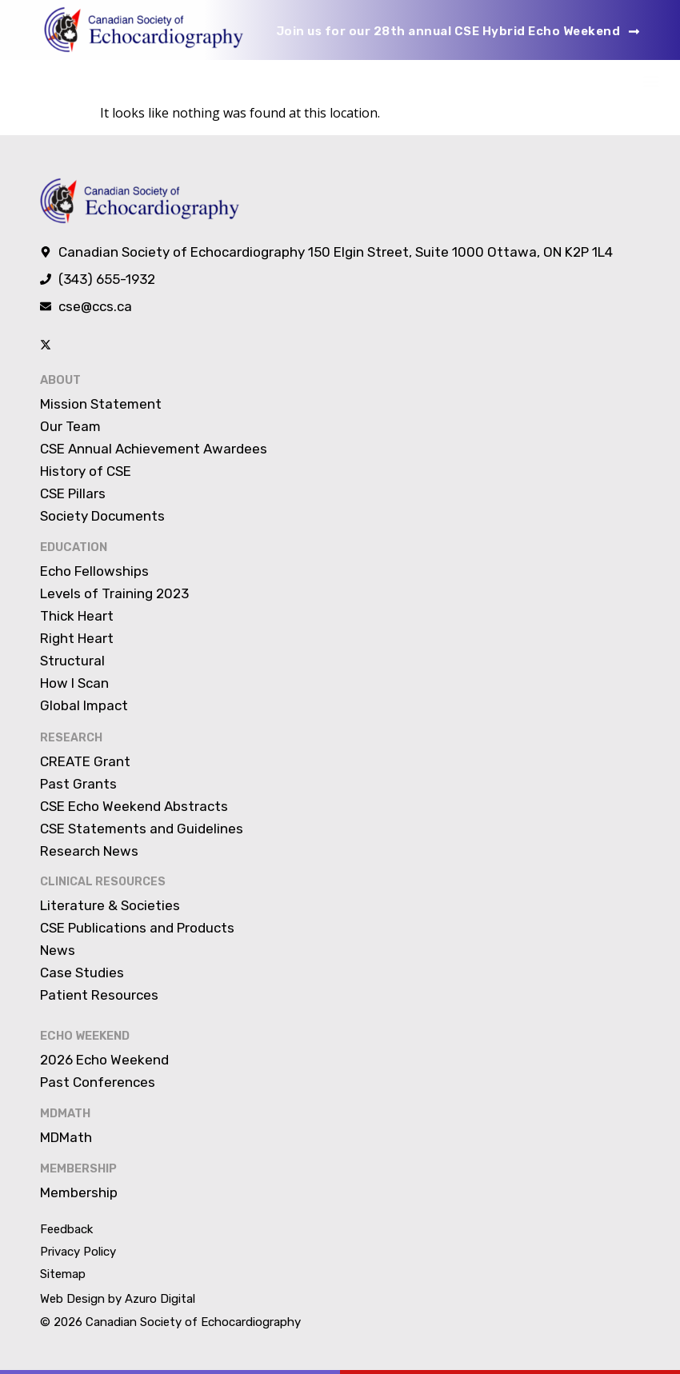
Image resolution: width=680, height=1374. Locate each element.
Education (73, 546)
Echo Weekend (84, 1033)
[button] (651, 81)
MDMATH (64, 1110)
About (60, 379)
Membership (77, 1165)
